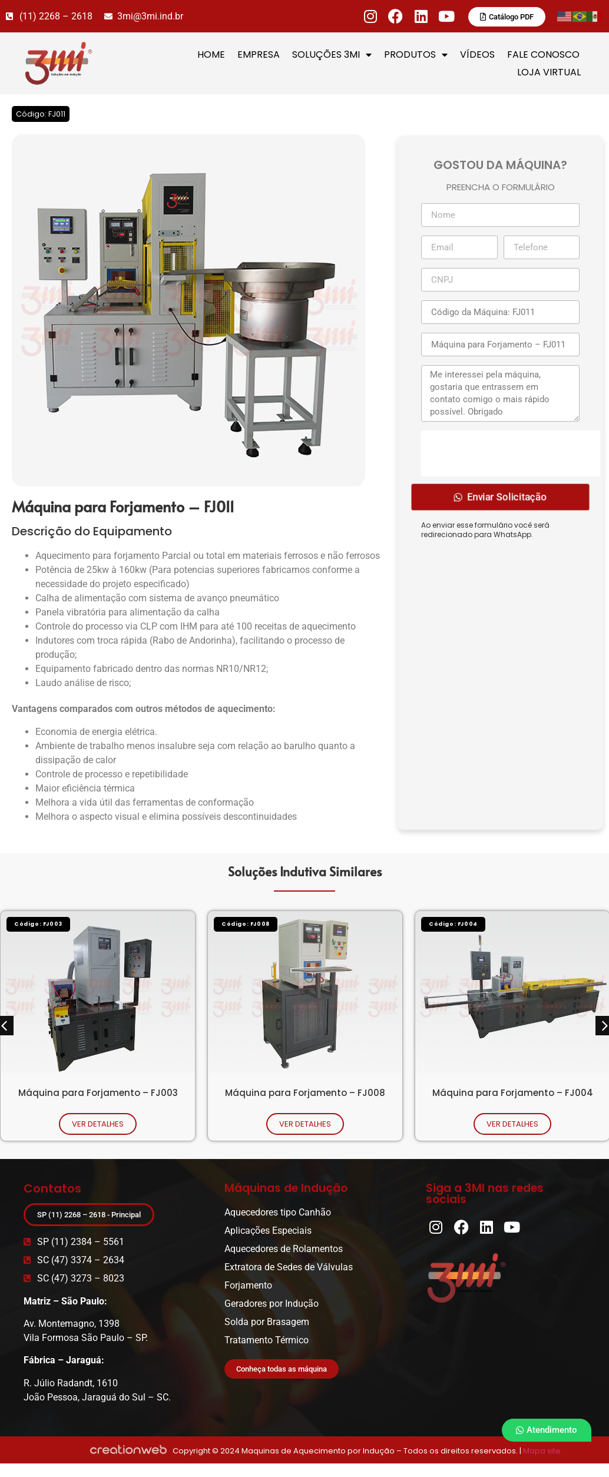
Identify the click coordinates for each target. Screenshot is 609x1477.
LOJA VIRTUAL (549, 72)
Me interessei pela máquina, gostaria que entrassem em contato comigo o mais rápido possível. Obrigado (500, 393)
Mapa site (542, 1450)
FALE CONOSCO (543, 54)
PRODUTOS (416, 55)
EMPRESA (258, 54)
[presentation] (510, 453)
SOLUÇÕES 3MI (332, 55)
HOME (211, 54)
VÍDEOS (477, 54)
